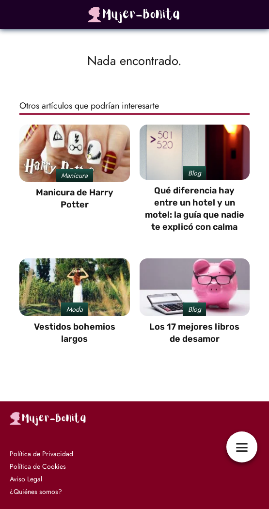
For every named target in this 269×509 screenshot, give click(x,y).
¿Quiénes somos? (36, 491)
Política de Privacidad (41, 454)
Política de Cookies (38, 466)
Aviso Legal (26, 479)
